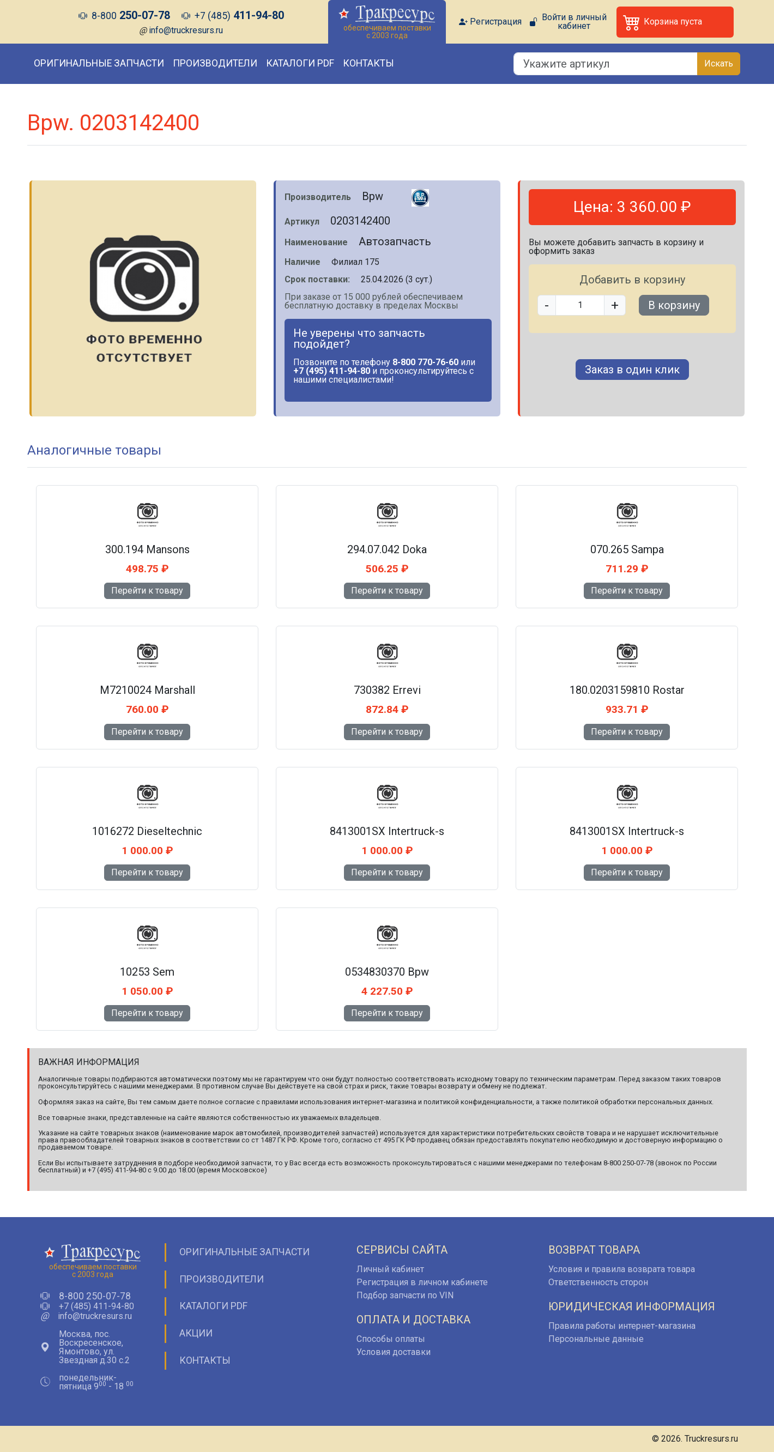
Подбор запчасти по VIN (404, 1295)
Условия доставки (393, 1352)
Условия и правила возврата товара (621, 1269)
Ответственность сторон (598, 1282)
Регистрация (496, 21)
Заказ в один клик (632, 369)
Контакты (368, 63)
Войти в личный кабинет (574, 22)
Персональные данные (596, 1339)
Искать (718, 63)
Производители (215, 63)
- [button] (547, 305)
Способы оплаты (390, 1339)
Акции (196, 1333)
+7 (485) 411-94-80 (96, 1306)
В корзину (674, 305)
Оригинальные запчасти (99, 63)
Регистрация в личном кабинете (422, 1282)
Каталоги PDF (300, 63)
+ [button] (615, 305)
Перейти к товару (147, 590)
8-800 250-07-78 (95, 1297)
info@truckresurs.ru (186, 30)
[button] (675, 22)
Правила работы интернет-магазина (622, 1326)
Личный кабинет (390, 1269)
